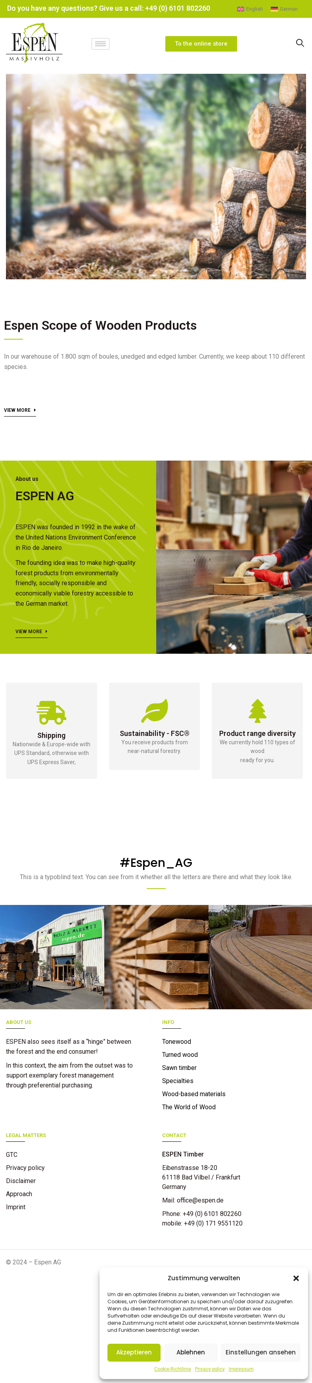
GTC (11, 1154)
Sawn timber (179, 1068)
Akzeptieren (134, 1352)
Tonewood (176, 1041)
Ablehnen (190, 1352)
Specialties (177, 1081)
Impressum (241, 1369)
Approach (19, 1194)
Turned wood (180, 1054)
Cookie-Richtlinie (172, 1369)
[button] (296, 1278)
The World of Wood (189, 1107)
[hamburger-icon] (100, 42)
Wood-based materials (194, 1094)
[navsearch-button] (300, 42)
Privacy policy (210, 1369)
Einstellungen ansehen (261, 1352)
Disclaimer (21, 1181)
